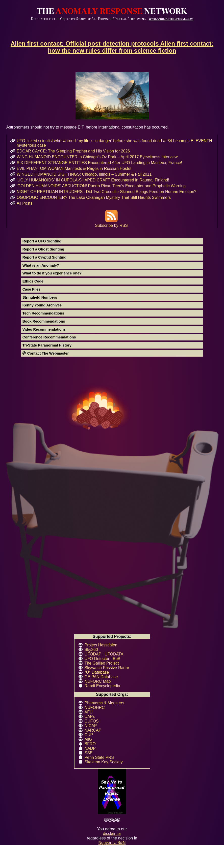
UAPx (90, 716)
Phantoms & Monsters (104, 703)
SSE (89, 753)
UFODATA (114, 654)
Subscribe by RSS (111, 223)
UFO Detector (97, 658)
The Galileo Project (102, 663)
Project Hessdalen (101, 645)
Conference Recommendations (49, 337)
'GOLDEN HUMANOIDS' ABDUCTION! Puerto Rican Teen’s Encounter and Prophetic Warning (101, 186)
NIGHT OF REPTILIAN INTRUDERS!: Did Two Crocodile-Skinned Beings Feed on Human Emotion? (106, 192)
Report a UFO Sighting (41, 241)
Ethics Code (32, 281)
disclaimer (112, 833)
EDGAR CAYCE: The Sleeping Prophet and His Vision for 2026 (73, 151)
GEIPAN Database (101, 677)
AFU (89, 712)
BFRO (90, 744)
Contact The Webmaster (45, 353)
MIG (88, 739)
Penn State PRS (99, 757)
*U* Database (97, 672)
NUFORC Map (98, 681)
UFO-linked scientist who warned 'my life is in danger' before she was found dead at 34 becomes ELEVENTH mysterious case (114, 143)
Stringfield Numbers (39, 297)
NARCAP (93, 730)
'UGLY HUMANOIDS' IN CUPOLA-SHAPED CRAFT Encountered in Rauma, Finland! (93, 180)
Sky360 (91, 649)
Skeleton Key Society (104, 762)
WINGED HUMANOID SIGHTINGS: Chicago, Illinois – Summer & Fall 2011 (84, 174)
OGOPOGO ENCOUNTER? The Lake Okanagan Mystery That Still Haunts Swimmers (94, 197)
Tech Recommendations (43, 313)
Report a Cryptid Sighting (44, 257)
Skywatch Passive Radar (107, 668)
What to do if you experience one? (52, 273)
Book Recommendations (43, 321)
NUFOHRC (95, 707)
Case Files (31, 289)
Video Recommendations (44, 329)
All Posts (24, 203)
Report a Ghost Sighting (43, 249)
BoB (116, 658)
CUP (89, 735)
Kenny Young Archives (42, 305)
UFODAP (93, 654)
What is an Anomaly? (40, 265)
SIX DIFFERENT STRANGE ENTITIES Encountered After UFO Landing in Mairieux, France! (99, 163)
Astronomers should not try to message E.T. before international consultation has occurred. (112, 100)
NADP (90, 748)
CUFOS (92, 721)
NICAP (91, 726)
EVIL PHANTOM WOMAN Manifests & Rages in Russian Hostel (74, 168)
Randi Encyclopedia (102, 686)
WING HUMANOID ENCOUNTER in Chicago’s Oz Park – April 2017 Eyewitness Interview (97, 157)
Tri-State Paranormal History (46, 345)
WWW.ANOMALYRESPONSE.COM (171, 19)
